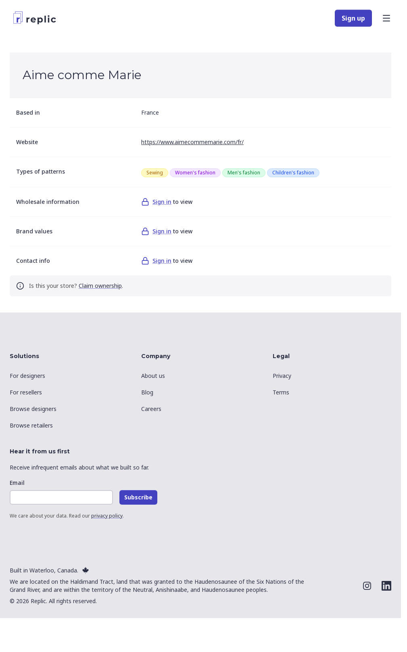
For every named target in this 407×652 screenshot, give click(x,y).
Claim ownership (100, 285)
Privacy (282, 375)
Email (17, 482)
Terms (281, 392)
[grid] (263, 172)
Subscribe (138, 497)
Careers (151, 409)
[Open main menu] (386, 18)
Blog (147, 392)
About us (153, 375)
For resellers (26, 392)
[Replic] (36, 18)
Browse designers (33, 409)
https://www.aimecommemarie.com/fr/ (192, 142)
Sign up (353, 18)
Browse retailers (31, 425)
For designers (27, 375)
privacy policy (107, 515)
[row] (154, 172)
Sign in (161, 201)
